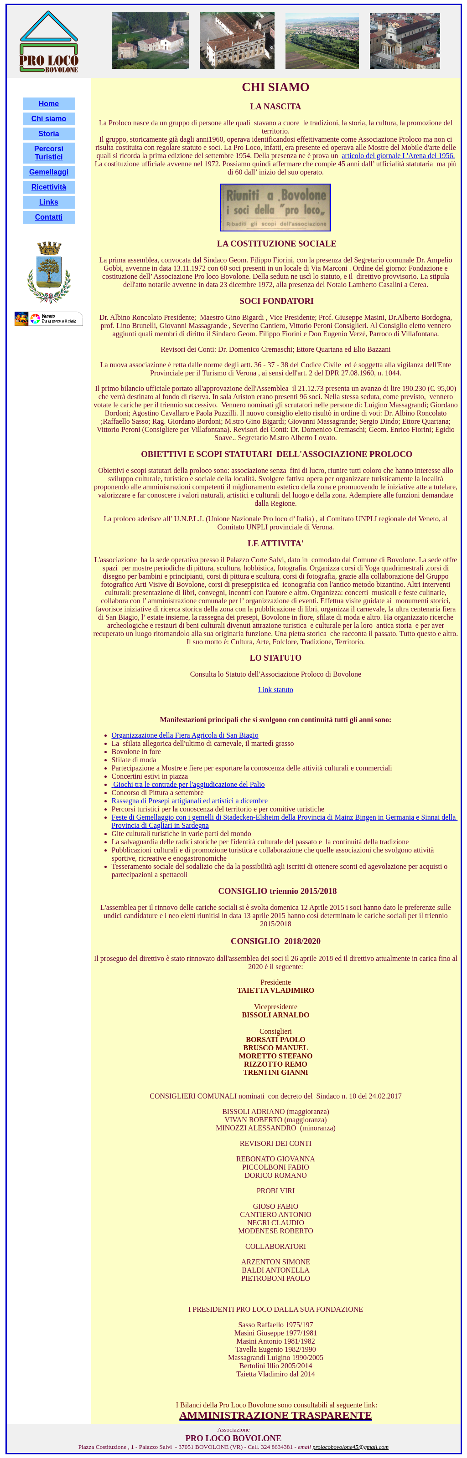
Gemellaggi (48, 172)
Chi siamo (48, 119)
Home (49, 104)
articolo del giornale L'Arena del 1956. (398, 155)
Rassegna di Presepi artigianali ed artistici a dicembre (190, 801)
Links (48, 202)
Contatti (48, 217)
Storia (48, 134)
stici (55, 157)
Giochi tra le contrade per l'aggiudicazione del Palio (188, 784)
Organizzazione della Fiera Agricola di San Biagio (185, 735)
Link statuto (275, 689)
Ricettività (48, 187)
